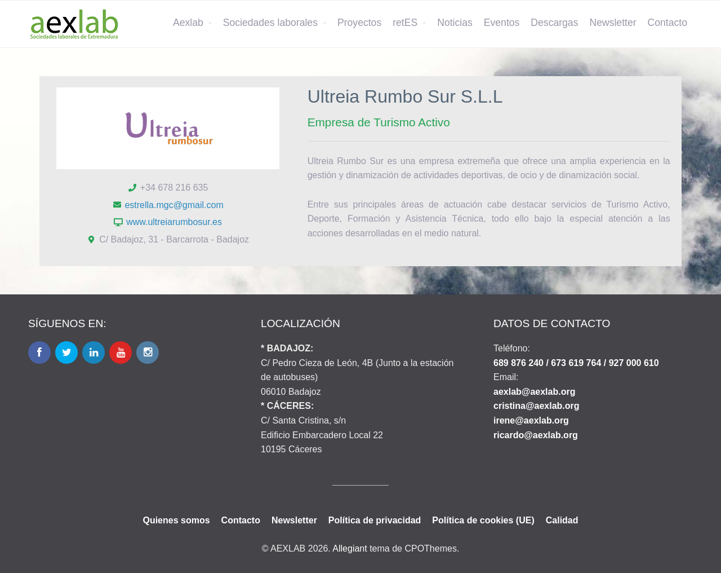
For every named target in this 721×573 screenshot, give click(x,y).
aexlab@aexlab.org (534, 391)
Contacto (667, 22)
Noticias (455, 22)
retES (405, 22)
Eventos (502, 22)
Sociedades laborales (270, 22)
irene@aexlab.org (531, 420)
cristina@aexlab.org (536, 406)
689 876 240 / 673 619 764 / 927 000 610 (576, 363)
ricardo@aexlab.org (535, 435)
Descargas (554, 22)
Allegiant (349, 548)
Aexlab (188, 22)
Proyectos (359, 22)
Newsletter (612, 22)
